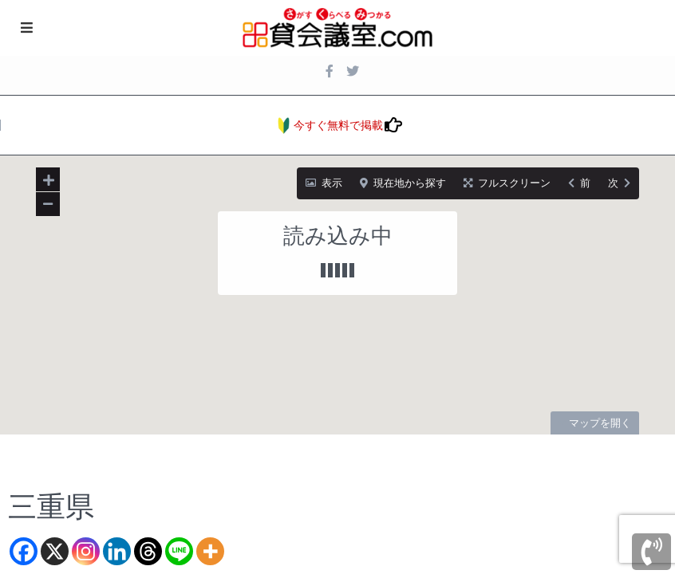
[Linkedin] (117, 551)
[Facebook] (24, 551)
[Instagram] (86, 551)
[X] (55, 551)
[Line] (179, 551)
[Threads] (148, 551)
